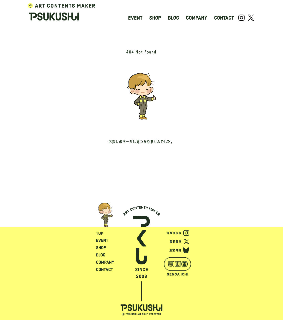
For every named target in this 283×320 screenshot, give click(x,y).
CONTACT (224, 18)
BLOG (173, 18)
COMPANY (196, 18)
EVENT (135, 18)
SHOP (155, 18)
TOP (99, 233)
